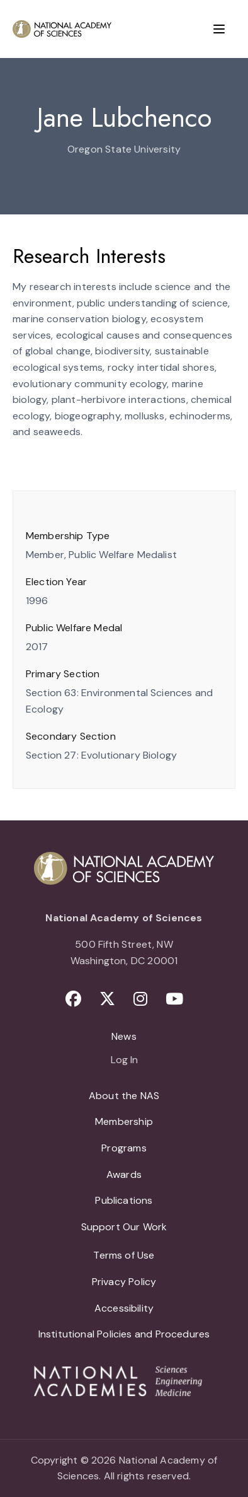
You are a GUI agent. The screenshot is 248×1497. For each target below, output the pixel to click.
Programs (123, 1148)
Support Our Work (124, 1226)
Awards (124, 1174)
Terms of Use (123, 1255)
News (124, 1036)
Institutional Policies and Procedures (124, 1334)
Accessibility (124, 1308)
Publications (123, 1200)
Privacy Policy (124, 1281)
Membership (124, 1121)
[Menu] (219, 29)
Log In (124, 1060)
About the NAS (124, 1095)
